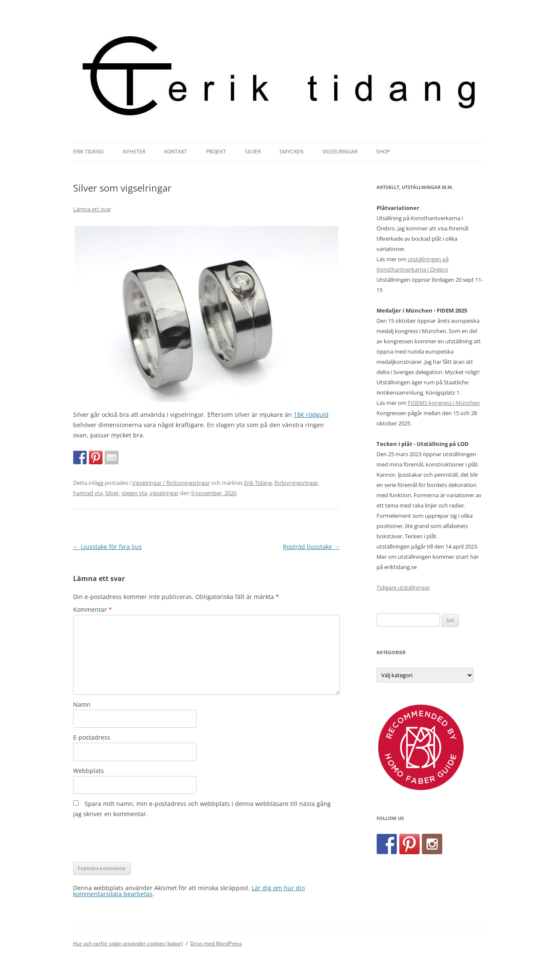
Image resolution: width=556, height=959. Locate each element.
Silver (253, 151)
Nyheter (134, 151)
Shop (383, 151)
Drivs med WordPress (216, 943)
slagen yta (134, 493)
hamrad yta (88, 493)
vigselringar (164, 493)
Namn (82, 704)
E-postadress (91, 737)
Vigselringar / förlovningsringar (171, 483)
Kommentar (92, 609)
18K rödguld (311, 414)
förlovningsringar (296, 483)
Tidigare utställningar (403, 587)
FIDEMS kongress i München (444, 403)
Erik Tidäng (88, 151)
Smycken (291, 151)
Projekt (216, 151)
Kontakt (175, 151)
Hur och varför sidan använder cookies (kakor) (128, 943)
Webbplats (88, 771)
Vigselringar (339, 151)
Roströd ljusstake (311, 547)
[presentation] (138, 840)
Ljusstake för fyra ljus (107, 547)
